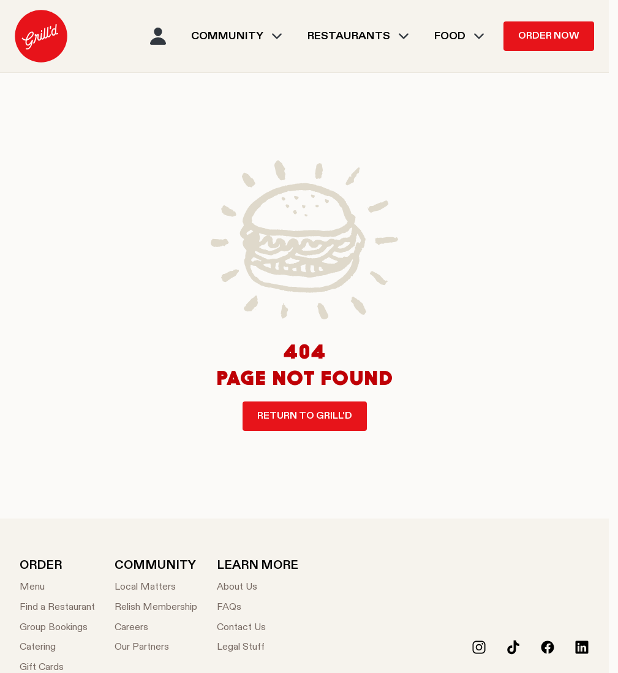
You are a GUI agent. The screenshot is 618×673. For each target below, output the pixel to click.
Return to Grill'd (304, 416)
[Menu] (57, 587)
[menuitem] (41, 36)
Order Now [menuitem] (548, 36)
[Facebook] (547, 647)
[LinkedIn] (582, 647)
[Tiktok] (513, 647)
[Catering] (57, 647)
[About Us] (257, 587)
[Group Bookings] (57, 628)
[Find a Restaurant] (57, 607)
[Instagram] (479, 647)
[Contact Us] (257, 628)
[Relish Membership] (156, 607)
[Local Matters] (156, 587)
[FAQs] (257, 607)
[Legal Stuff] (257, 647)
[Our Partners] (156, 647)
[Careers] (156, 628)
